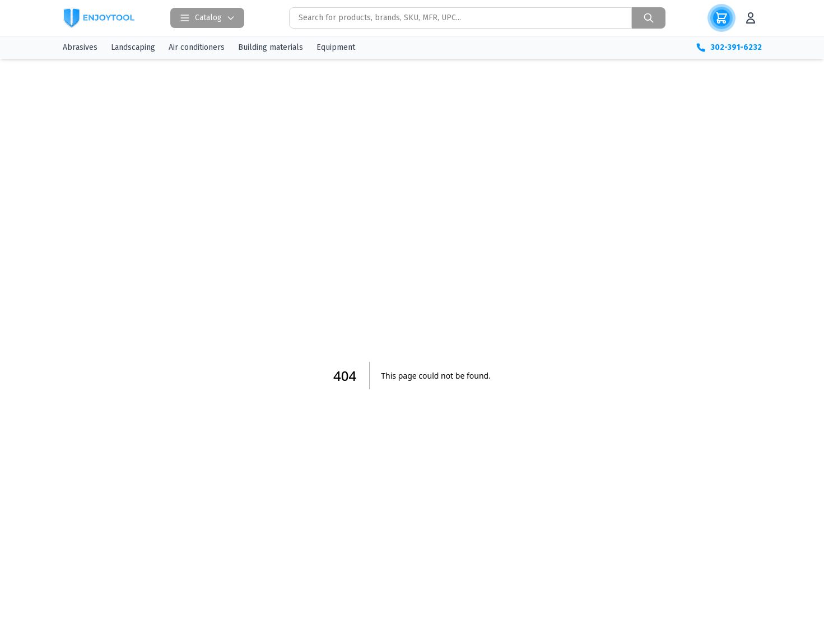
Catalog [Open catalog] (207, 18)
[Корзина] (721, 18)
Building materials (270, 47)
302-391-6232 (729, 48)
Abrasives (80, 47)
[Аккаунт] (750, 18)
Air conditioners (197, 47)
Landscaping (133, 47)
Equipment (335, 47)
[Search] (648, 18)
